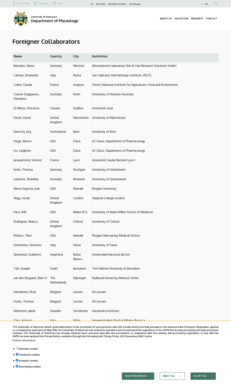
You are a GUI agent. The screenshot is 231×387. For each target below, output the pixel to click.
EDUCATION (181, 18)
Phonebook (43, 3)
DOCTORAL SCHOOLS (117, 4)
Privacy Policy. (112, 337)
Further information (24, 341)
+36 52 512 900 (23, 3)
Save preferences (136, 377)
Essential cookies (28, 349)
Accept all (200, 377)
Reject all (169, 377)
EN (206, 4)
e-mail (59, 3)
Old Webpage (135, 4)
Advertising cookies (30, 367)
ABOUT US (166, 18)
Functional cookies (29, 355)
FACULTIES (100, 4)
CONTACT (211, 18)
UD (91, 4)
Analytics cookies (28, 361)
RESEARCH (197, 18)
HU (202, 4)
